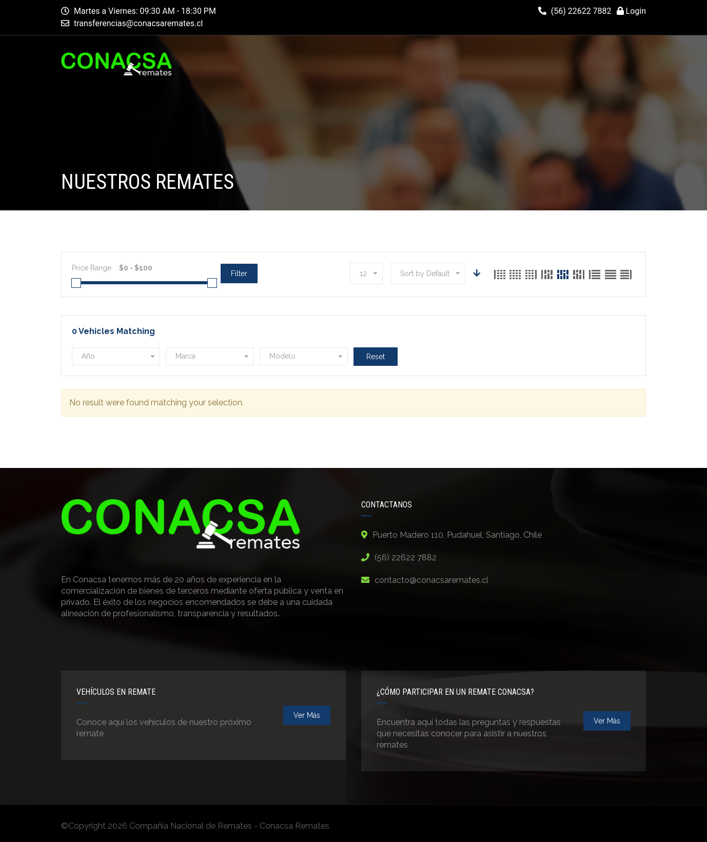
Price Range (91, 268)
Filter (239, 273)
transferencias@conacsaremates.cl (138, 23)
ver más (306, 715)
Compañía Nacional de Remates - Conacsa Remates (229, 826)
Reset (375, 357)
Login (631, 11)
